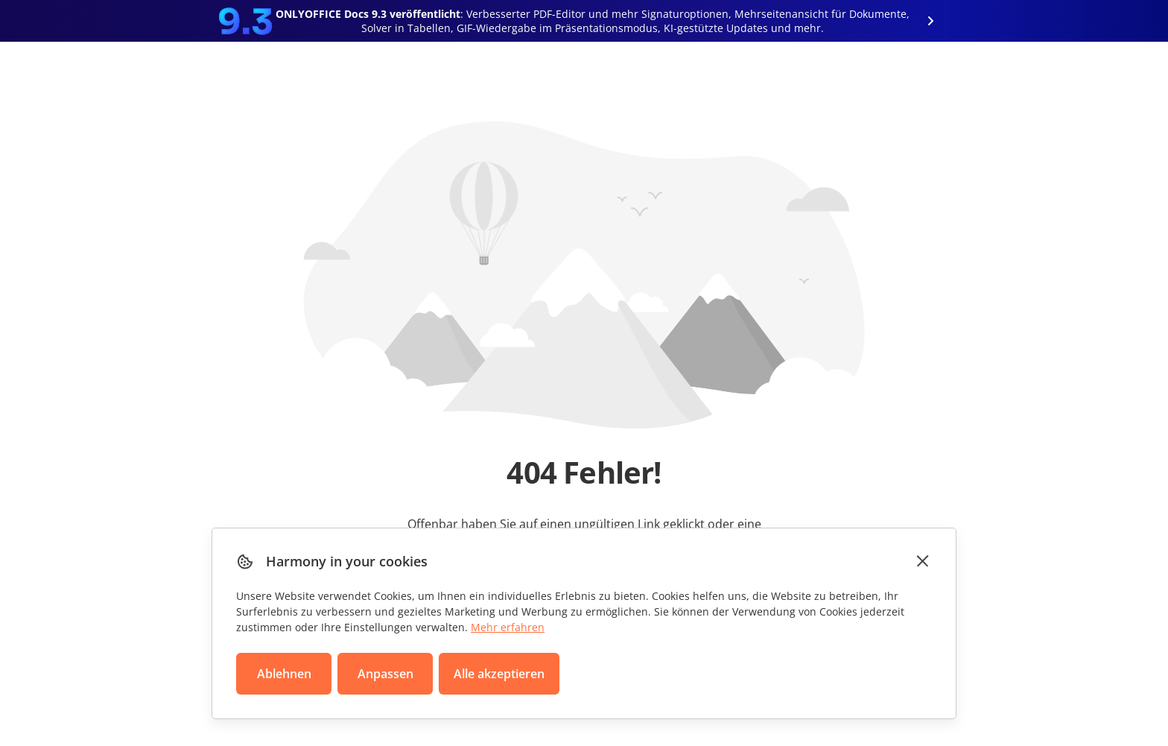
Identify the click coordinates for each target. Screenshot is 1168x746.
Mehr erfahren (508, 627)
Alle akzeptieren (499, 674)
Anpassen (385, 674)
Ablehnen (284, 674)
